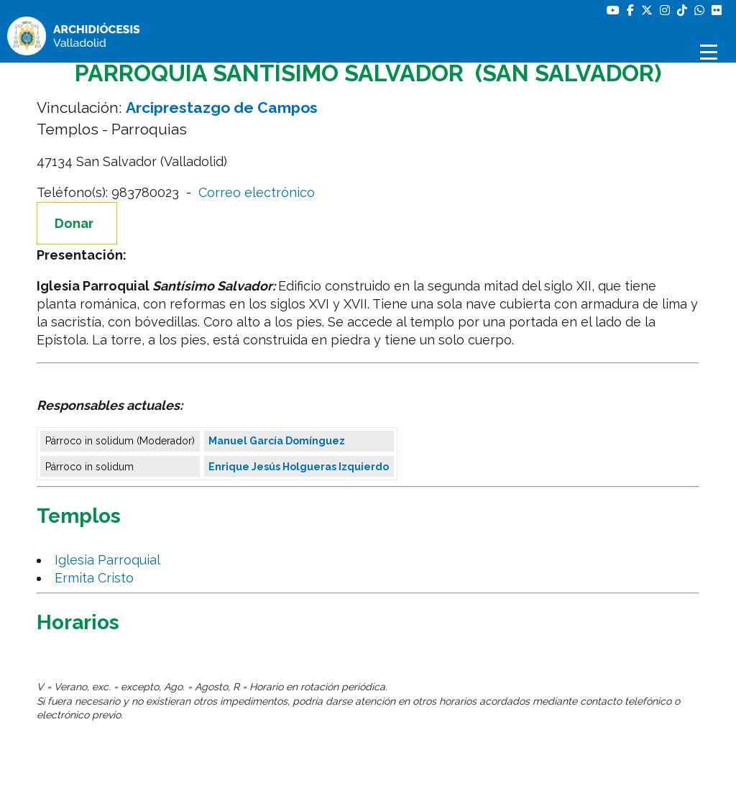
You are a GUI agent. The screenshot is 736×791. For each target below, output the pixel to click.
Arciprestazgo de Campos (222, 107)
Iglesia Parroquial (111, 559)
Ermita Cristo (98, 577)
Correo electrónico (256, 192)
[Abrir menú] (711, 52)
